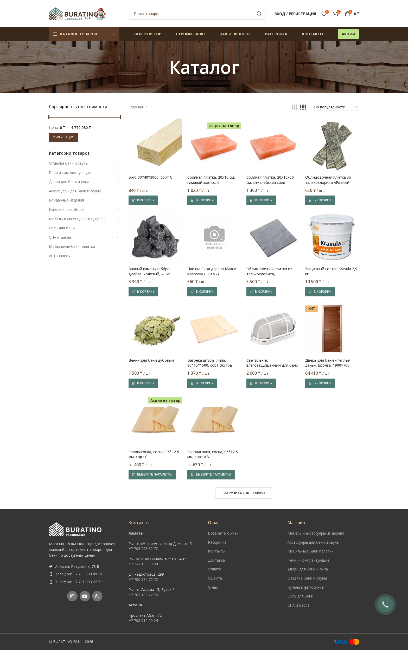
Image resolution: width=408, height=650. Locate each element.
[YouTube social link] (85, 596)
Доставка (216, 560)
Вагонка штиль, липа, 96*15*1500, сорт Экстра (209, 363)
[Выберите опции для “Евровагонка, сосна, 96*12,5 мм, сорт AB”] (211, 474)
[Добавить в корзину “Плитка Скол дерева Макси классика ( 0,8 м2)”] (202, 291)
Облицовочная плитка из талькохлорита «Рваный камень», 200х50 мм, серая (329, 182)
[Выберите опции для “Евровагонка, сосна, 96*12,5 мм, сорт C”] (152, 474)
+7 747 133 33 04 (143, 563)
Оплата (214, 569)
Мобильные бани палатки (72, 246)
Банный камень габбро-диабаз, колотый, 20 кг (150, 271)
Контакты (216, 551)
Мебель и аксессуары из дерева (77, 218)
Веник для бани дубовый (151, 360)
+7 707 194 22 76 (143, 594)
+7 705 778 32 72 (143, 548)
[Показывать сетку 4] (303, 107)
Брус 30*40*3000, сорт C (150, 177)
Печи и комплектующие (70, 172)
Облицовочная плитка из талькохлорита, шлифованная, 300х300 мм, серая (270, 276)
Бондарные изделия (66, 200)
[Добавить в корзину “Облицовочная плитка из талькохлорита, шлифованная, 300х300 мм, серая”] (261, 291)
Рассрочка (217, 542)
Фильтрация (63, 137)
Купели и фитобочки (67, 209)
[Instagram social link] (72, 596)
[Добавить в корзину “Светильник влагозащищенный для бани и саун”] (261, 383)
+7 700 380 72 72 (143, 579)
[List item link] (85, 574)
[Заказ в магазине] (336, 107)
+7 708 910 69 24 (143, 620)
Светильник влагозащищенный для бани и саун (272, 365)
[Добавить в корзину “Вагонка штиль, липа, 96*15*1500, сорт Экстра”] (202, 383)
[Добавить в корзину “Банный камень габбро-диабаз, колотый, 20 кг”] (143, 291)
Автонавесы (60, 255)
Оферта (215, 578)
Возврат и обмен (223, 533)
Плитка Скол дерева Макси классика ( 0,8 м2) (211, 271)
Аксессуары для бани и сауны (75, 190)
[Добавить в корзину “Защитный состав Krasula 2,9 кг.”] (320, 291)
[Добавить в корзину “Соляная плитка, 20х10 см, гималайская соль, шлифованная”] (202, 200)
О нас (213, 587)
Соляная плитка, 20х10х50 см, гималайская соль (270, 180)
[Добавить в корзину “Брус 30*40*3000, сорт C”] (143, 200)
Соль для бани (62, 227)
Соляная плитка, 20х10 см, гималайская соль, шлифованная (211, 182)
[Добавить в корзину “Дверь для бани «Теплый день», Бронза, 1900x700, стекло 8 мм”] (320, 383)
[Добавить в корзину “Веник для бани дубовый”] (143, 383)
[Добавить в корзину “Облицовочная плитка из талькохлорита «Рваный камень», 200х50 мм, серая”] (320, 200)
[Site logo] (77, 13)
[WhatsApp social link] (97, 596)
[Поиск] (197, 14)
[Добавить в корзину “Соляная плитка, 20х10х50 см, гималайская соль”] (261, 200)
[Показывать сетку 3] (294, 107)
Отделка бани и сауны (68, 163)
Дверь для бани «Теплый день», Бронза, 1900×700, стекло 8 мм (327, 365)
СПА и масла (60, 237)
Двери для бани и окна (69, 181)
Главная (136, 107)
